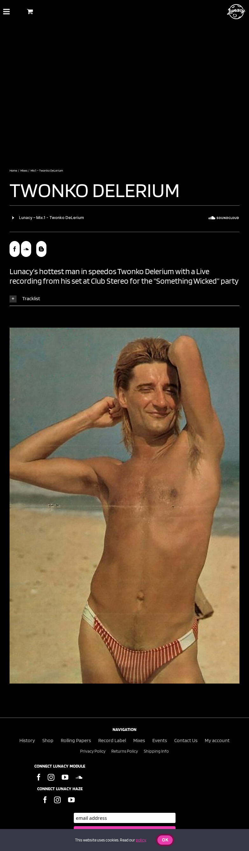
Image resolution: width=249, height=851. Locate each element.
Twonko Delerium (96, 190)
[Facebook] (38, 777)
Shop (47, 740)
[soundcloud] (26, 249)
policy (141, 840)
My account (217, 740)
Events (159, 740)
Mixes (139, 740)
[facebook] (15, 249)
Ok (165, 840)
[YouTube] (65, 777)
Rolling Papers (76, 740)
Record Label (112, 740)
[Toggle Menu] (6, 11)
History (27, 740)
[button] (124, 299)
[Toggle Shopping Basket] (30, 11)
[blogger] (41, 249)
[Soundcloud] (79, 777)
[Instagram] (51, 777)
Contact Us (185, 740)
